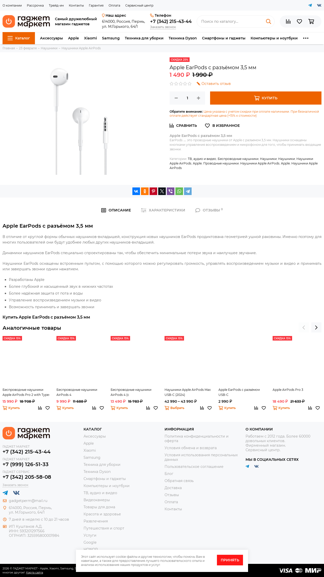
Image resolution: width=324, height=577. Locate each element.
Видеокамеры (97, 500)
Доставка (173, 488)
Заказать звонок (163, 27)
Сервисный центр (139, 5)
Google (90, 542)
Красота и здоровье (102, 514)
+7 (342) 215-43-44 (171, 21)
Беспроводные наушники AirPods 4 (76, 392)
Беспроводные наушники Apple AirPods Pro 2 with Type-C (26, 392)
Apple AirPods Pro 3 (288, 390)
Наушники (268, 159)
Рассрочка (35, 5)
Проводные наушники (221, 163)
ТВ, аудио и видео (202, 159)
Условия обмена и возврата (191, 448)
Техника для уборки (144, 38)
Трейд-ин (56, 5)
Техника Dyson (183, 38)
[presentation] (304, 327)
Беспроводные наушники (238, 159)
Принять (230, 560)
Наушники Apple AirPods (259, 163)
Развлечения (96, 521)
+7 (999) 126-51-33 (26, 464)
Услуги (90, 535)
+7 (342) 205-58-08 (27, 477)
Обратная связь (179, 480)
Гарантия (96, 5)
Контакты (76, 5)
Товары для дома (99, 507)
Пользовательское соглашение (194, 466)
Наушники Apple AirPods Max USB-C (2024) (188, 392)
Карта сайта (34, 572)
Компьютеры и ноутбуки (274, 38)
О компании (12, 5)
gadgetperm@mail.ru (28, 500)
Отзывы (172, 495)
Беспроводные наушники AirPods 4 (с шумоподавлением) (131, 392)
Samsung (111, 38)
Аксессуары (51, 38)
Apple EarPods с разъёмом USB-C (239, 392)
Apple (73, 38)
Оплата (114, 5)
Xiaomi (90, 38)
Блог (169, 473)
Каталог (19, 38)
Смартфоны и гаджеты (224, 38)
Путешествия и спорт (104, 528)
